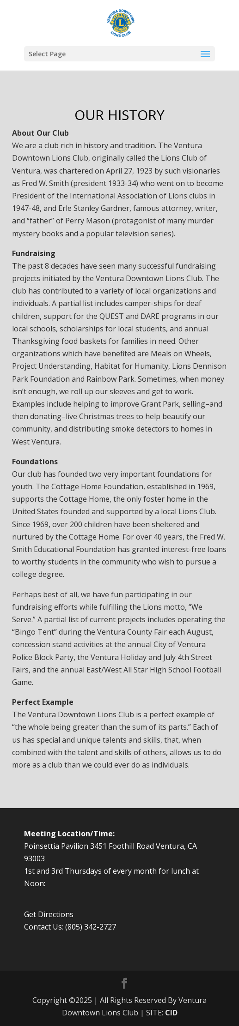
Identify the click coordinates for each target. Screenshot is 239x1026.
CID (171, 1013)
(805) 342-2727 (90, 927)
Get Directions (49, 914)
